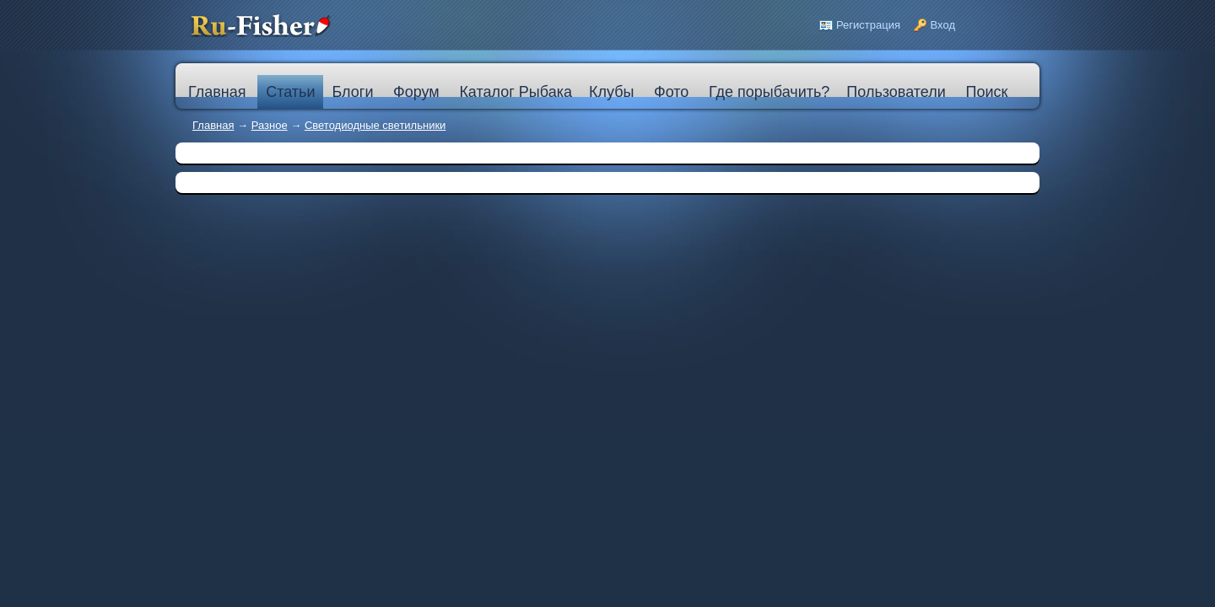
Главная (213, 125)
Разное (269, 125)
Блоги (352, 91)
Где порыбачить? (769, 91)
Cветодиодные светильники (375, 125)
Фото (671, 91)
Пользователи (895, 91)
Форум (416, 91)
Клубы (611, 91)
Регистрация (868, 25)
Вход (943, 25)
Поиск (986, 91)
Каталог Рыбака (515, 91)
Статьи (290, 91)
